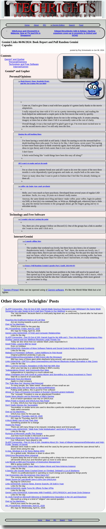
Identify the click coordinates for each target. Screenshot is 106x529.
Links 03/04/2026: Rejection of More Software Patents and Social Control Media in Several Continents (49, 348)
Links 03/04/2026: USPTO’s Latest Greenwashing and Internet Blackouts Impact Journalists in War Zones (51, 361)
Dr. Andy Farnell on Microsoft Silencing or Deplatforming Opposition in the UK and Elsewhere (46, 497)
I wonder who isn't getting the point (34, 219)
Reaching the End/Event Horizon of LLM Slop (25, 320)
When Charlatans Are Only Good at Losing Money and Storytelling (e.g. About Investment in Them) (48, 374)
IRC (44, 25)
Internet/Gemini (20, 67)
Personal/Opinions (18, 62)
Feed (81, 25)
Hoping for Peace (13, 425)
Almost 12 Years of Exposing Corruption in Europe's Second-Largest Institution (39, 392)
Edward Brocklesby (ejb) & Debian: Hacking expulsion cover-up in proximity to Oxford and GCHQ (75, 33)
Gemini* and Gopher (15, 59)
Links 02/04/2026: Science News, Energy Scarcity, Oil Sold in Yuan (34, 484)
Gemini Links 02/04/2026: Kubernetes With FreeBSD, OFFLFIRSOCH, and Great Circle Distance (47, 492)
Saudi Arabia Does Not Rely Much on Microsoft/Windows (30, 388)
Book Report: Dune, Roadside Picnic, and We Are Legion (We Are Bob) (35, 82)
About (36, 25)
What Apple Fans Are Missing (18, 379)
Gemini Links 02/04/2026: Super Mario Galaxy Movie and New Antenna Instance (40, 466)
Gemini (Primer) (11, 290)
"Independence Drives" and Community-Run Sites (27, 370)
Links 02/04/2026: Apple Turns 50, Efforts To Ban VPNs (29, 488)
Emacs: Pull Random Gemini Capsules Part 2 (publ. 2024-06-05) (50, 266)
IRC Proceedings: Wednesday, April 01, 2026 (25, 506)
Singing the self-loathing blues (29, 134)
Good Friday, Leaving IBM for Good (20, 344)
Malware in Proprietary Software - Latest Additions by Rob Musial (33, 353)
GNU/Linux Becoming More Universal (21, 455)
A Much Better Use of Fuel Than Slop (21, 420)
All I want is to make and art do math (32, 163)
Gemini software (56, 290)
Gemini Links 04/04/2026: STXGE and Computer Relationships (32, 333)
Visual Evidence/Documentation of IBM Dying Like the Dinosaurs (33, 357)
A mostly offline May (33, 241)
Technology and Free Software (24, 64)
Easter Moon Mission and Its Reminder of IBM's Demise (29, 396)
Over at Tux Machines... (15, 324)
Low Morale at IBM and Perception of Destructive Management (32, 462)
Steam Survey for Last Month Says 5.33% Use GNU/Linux (30, 479)
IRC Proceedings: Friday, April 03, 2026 (22, 329)
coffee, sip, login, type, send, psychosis (35, 186)
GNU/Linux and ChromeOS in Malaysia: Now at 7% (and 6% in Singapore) (26, 33)
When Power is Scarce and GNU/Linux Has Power (27, 401)
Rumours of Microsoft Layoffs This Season (23, 433)
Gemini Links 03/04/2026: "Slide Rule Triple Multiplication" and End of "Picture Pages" (42, 429)
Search (72, 25)
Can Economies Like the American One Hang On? (27, 475)
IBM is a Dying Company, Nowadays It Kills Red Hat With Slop (32, 366)
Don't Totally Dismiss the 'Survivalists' (21, 405)
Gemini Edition (59, 25)
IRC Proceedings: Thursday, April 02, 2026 (23, 416)
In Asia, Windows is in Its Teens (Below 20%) (25, 451)
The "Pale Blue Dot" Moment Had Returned (24, 383)
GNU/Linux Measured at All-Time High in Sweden (26, 438)
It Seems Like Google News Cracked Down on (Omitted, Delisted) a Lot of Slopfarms (42, 471)
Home (27, 25)
